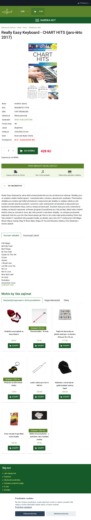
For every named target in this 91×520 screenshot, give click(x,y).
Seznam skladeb (11, 235)
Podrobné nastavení (23, 507)
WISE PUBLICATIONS (23, 120)
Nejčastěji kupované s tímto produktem (22, 300)
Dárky (66, 300)
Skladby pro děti (35, 27)
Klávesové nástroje (8, 27)
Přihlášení (83, 3)
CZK (24, 11)
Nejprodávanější (52, 300)
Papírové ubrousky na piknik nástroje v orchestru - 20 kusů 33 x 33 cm (64, 334)
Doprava (7, 477)
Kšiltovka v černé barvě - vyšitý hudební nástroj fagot (65, 385)
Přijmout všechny (29, 514)
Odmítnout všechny (61, 514)
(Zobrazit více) (7, 285)
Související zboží (31, 235)
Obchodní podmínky (12, 480)
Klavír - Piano (22, 27)
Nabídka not (45, 20)
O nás (6, 486)
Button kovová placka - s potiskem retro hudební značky (39, 437)
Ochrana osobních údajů (14, 483)
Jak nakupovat (10, 473)
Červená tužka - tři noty (39, 331)
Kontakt (7, 490)
